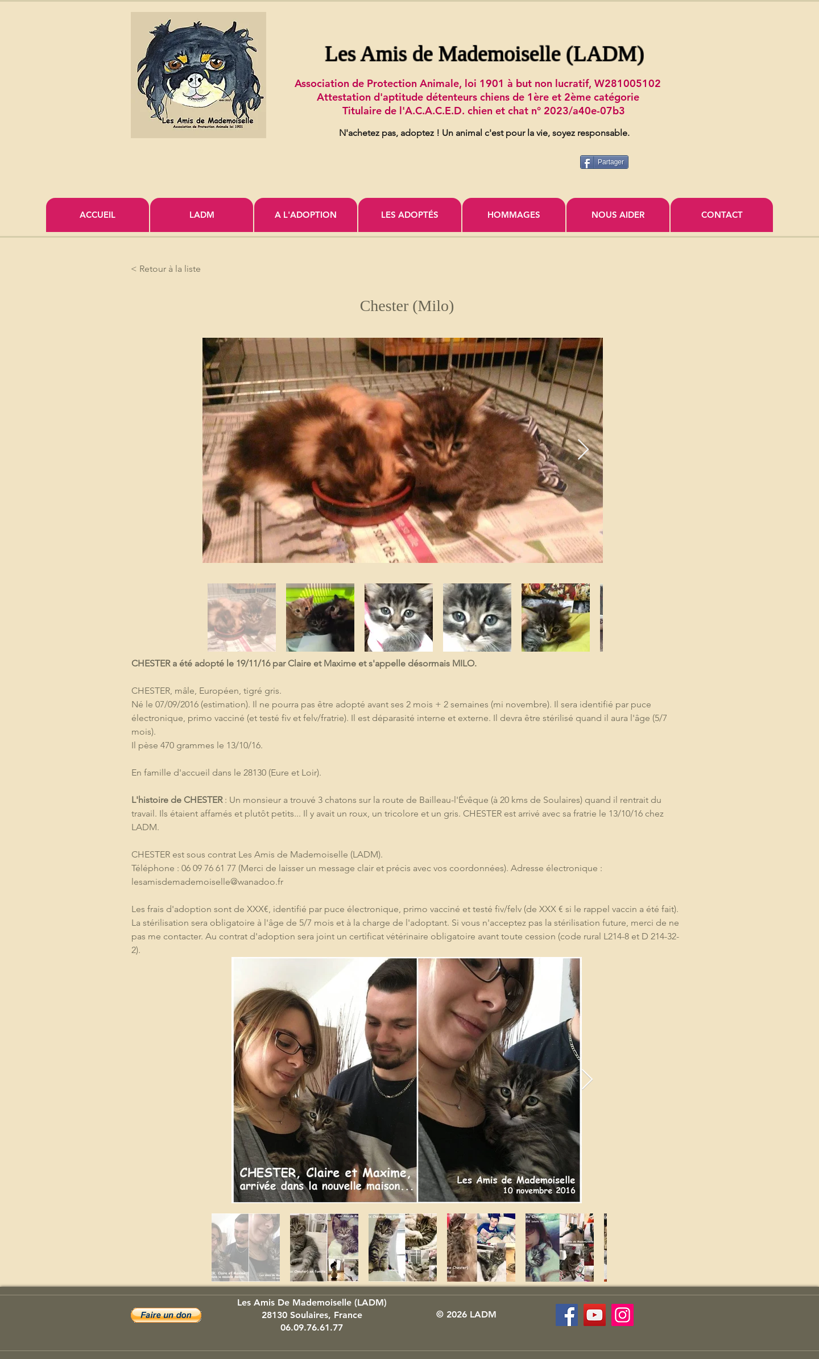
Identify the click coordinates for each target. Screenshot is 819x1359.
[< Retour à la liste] (168, 269)
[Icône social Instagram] (622, 1315)
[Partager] (604, 162)
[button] (166, 1315)
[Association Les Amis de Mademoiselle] (595, 1315)
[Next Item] (583, 450)
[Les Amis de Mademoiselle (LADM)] (567, 1315)
